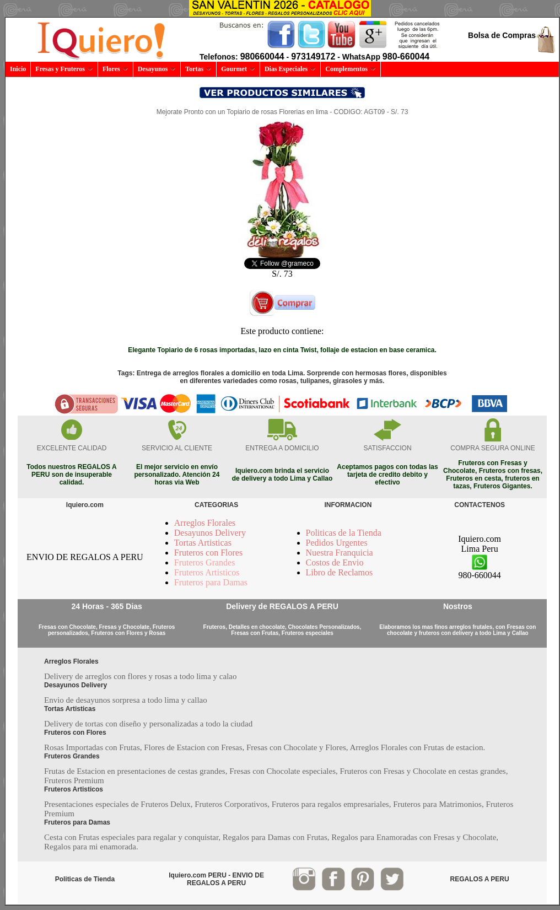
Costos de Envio (335, 562)
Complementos (350, 69)
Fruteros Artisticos (207, 572)
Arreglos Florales (205, 522)
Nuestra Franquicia (339, 552)
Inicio (18, 69)
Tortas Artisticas (202, 542)
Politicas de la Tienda (343, 532)
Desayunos (157, 69)
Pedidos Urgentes (337, 542)
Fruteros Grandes (204, 562)
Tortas (198, 69)
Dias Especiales (290, 69)
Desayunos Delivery (210, 532)
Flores (115, 69)
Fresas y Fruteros (64, 69)
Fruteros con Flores (208, 552)
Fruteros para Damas (210, 582)
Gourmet (238, 69)
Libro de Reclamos (339, 572)
